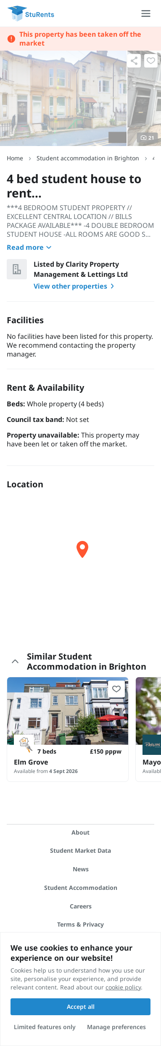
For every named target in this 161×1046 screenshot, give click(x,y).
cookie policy (123, 987)
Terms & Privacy (80, 924)
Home (15, 158)
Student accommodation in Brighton (88, 158)
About (80, 832)
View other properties (75, 286)
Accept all (81, 1007)
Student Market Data (80, 850)
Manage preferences (116, 1027)
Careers (81, 906)
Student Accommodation (80, 888)
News (81, 869)
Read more (30, 247)
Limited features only (45, 1027)
